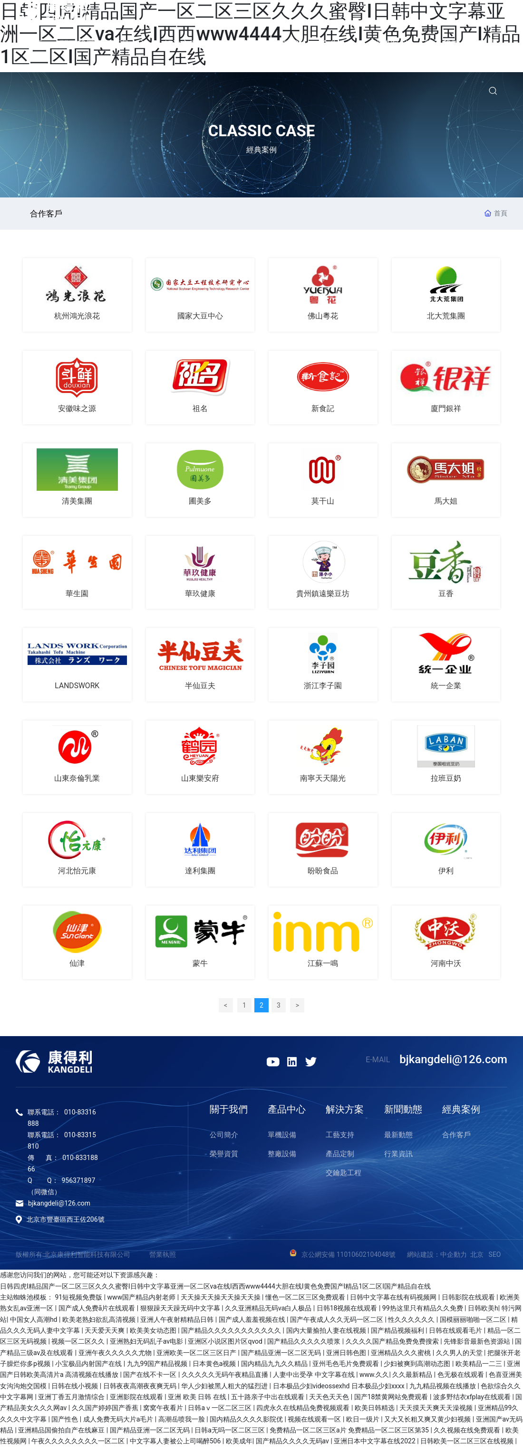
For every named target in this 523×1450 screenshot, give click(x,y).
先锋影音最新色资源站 (478, 1344)
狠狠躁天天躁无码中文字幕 (181, 1311)
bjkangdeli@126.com (453, 1062)
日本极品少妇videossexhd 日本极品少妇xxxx (340, 1389)
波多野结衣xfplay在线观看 (473, 1399)
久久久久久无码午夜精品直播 (226, 1377)
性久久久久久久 (412, 1322)
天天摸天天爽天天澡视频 (436, 1410)
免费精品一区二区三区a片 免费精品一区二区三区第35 (350, 1433)
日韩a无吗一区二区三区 (230, 1433)
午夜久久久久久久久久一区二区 (78, 1444)
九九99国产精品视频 (158, 1366)
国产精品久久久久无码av (293, 1444)
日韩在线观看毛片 (456, 1333)
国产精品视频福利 (398, 1333)
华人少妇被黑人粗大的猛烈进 (225, 1389)
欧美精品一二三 (479, 1366)
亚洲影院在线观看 (137, 1399)
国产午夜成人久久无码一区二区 (337, 1322)
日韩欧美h (483, 1311)
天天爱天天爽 (105, 1333)
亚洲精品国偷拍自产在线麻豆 (62, 1433)
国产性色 (65, 1422)
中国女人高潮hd (34, 1322)
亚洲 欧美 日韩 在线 (198, 1399)
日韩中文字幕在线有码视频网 (394, 1300)
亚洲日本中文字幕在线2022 (375, 1444)
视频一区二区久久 (78, 1344)
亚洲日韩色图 (347, 1355)
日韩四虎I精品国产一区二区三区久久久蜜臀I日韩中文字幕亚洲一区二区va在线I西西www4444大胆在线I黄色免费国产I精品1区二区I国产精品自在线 (215, 1289)
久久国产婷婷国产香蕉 (106, 1410)
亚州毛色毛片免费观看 (346, 1366)
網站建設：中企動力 (437, 1257)
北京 (477, 1257)
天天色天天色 (329, 1399)
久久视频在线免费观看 (468, 1433)
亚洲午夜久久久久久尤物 (115, 1355)
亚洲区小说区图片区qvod (226, 1344)
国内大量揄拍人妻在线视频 (327, 1333)
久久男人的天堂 (460, 1355)
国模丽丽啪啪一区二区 (474, 1322)
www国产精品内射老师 (142, 1300)
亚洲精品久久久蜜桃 (401, 1355)
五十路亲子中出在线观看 (268, 1399)
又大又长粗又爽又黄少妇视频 (428, 1422)
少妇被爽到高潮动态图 (418, 1366)
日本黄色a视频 (215, 1366)
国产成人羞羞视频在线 (253, 1322)
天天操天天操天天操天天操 (221, 1300)
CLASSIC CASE (261, 131)
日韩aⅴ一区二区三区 (220, 1410)
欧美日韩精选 (375, 1410)
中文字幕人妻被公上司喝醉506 (176, 1444)
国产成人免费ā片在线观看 (97, 1311)
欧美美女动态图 (154, 1333)
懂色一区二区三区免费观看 (306, 1300)
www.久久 (374, 1377)
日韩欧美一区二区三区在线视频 (467, 1444)
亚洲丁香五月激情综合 (72, 1399)
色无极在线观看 (461, 1377)
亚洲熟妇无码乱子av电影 (147, 1344)
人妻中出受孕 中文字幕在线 (314, 1377)
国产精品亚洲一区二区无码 (281, 1355)
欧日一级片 (363, 1422)
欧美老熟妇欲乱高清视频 (99, 1322)
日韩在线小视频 (75, 1389)
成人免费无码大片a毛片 (119, 1422)
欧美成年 (239, 1444)
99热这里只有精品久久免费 (423, 1311)
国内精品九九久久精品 (275, 1366)
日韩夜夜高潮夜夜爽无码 (140, 1389)
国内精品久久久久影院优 (247, 1422)
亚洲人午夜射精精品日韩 (177, 1322)
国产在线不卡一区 (150, 1377)
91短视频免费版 (79, 1300)
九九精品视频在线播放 (443, 1389)
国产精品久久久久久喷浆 (304, 1344)
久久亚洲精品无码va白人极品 (269, 1311)
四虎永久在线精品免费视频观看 (303, 1410)
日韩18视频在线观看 (348, 1311)
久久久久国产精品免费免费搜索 (393, 1344)
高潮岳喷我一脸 (182, 1422)
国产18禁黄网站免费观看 (392, 1399)
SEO (495, 1257)
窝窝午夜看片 (163, 1410)
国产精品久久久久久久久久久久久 (231, 1333)
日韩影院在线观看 (469, 1300)
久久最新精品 (413, 1377)
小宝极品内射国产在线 (89, 1366)
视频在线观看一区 (315, 1422)
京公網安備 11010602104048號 (354, 1257)
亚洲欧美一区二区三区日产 (197, 1355)
